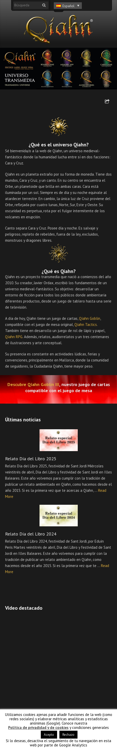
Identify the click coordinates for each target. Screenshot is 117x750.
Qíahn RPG (13, 338)
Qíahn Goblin (89, 319)
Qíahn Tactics (85, 326)
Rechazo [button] (68, 734)
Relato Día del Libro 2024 (30, 534)
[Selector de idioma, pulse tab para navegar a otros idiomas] (68, 5)
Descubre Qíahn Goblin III (33, 385)
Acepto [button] (49, 734)
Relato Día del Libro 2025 (30, 459)
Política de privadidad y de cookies (38, 727)
